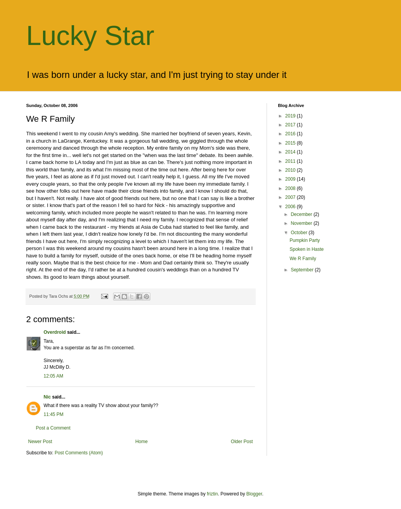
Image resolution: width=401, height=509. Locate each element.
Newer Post (40, 441)
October (299, 232)
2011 (291, 161)
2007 (291, 197)
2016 (291, 133)
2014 (291, 152)
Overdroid (55, 332)
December (302, 214)
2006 (291, 206)
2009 (291, 179)
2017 (291, 125)
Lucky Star (90, 36)
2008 (291, 188)
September (303, 270)
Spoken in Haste (306, 249)
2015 (291, 143)
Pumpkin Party (304, 240)
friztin (212, 494)
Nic (47, 397)
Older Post (242, 441)
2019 (291, 116)
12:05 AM (54, 376)
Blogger (254, 494)
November (302, 223)
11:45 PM (54, 414)
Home (141, 441)
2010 (291, 170)
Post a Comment (53, 428)
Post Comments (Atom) (79, 453)
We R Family (302, 258)
